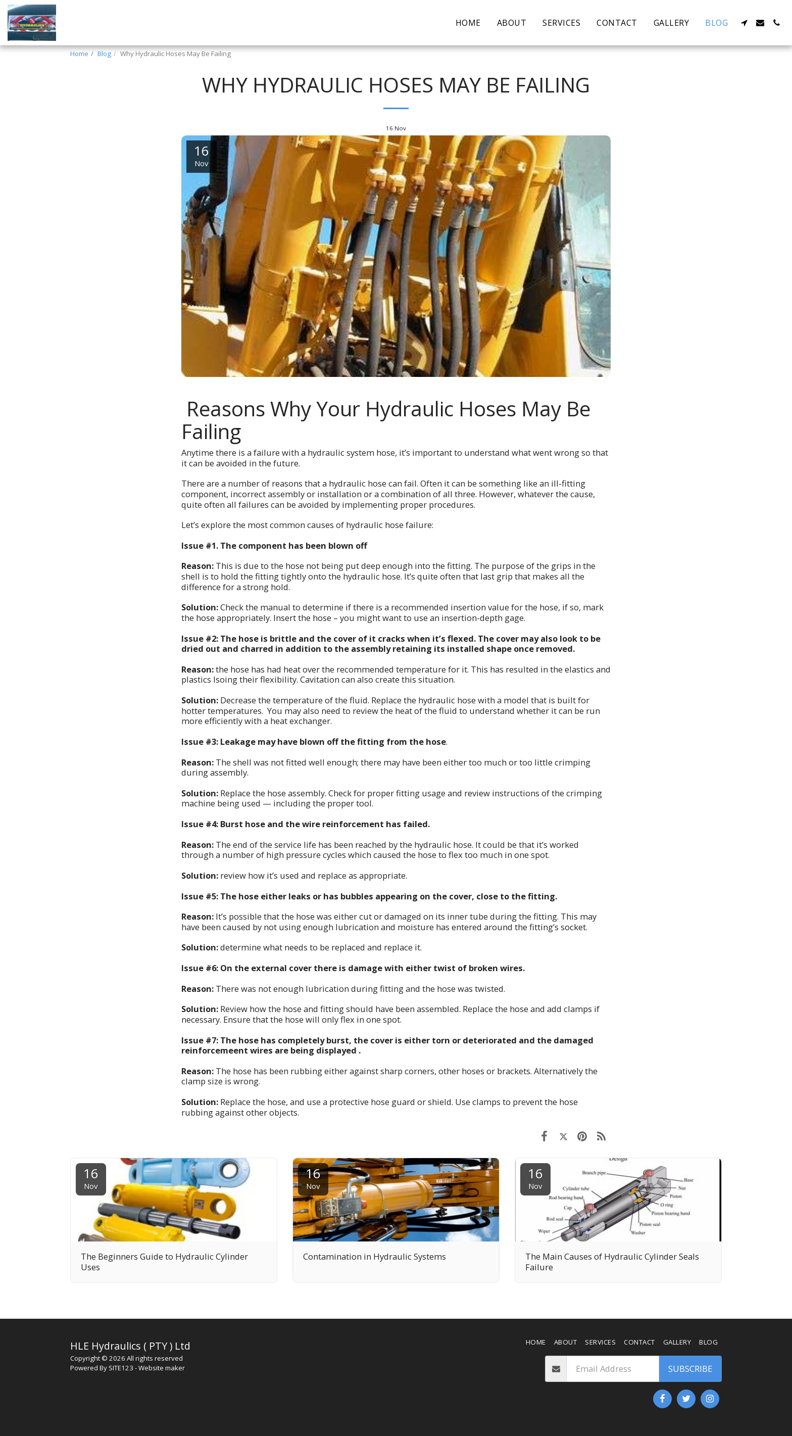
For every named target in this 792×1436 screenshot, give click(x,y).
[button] (744, 23)
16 (91, 1177)
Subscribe (690, 1368)
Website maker (161, 1367)
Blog (104, 53)
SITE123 (121, 1367)
